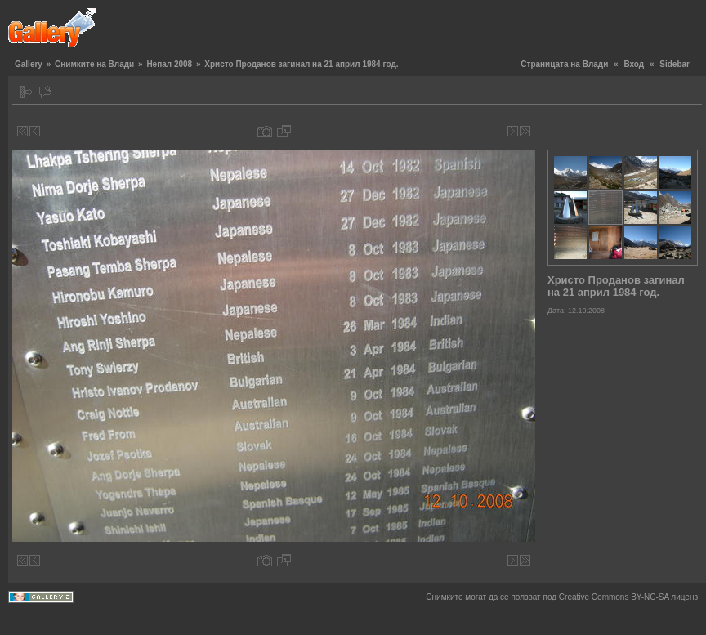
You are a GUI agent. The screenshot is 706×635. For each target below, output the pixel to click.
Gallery (28, 64)
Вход (633, 64)
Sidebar (674, 64)
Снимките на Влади (94, 64)
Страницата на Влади (564, 64)
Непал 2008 (169, 64)
